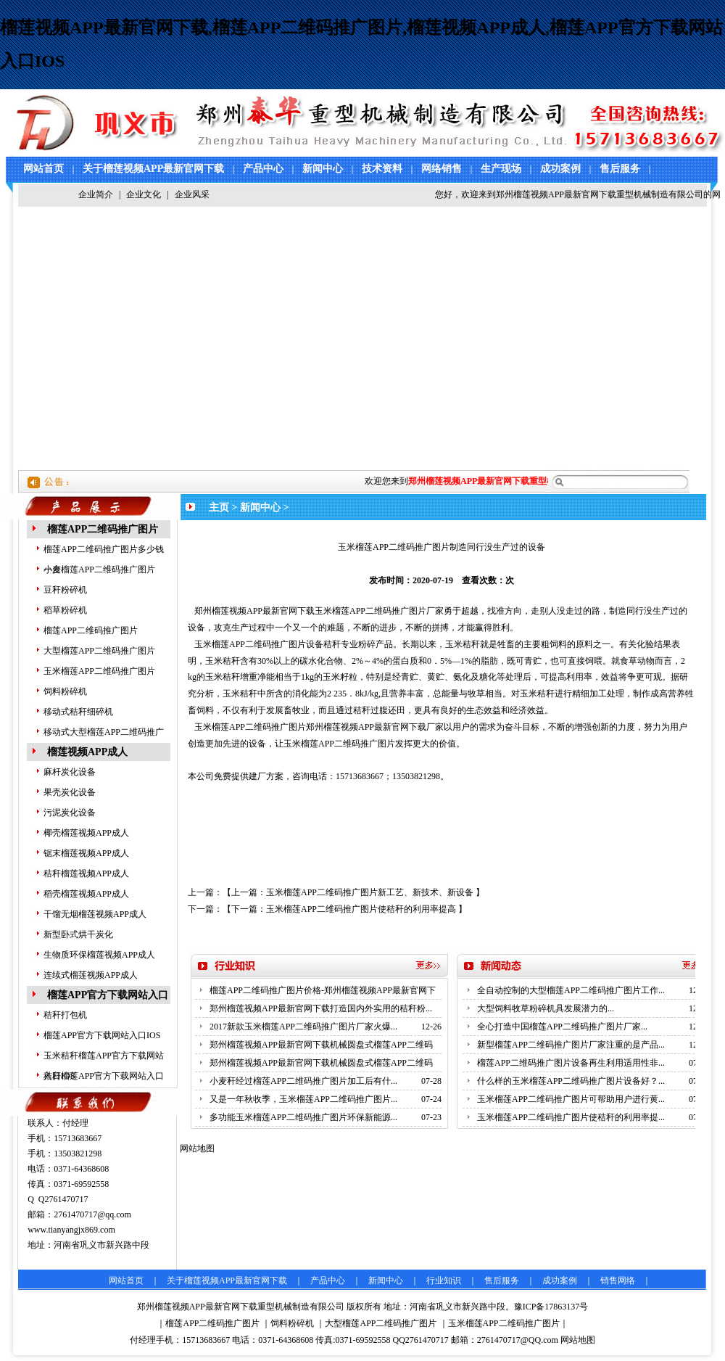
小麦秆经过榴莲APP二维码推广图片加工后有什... (303, 1081)
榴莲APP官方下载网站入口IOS (102, 1035)
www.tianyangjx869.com (71, 1230)
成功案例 (560, 168)
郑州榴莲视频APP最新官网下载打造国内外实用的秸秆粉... (321, 1008)
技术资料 (382, 168)
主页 (219, 507)
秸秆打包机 (65, 1015)
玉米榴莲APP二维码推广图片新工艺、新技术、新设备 (369, 892)
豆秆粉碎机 (65, 590)
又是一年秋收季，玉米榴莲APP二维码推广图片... (303, 1099)
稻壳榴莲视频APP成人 (86, 894)
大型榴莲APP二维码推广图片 (99, 651)
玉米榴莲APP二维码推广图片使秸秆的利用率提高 (361, 909)
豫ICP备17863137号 (551, 1307)
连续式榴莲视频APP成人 (91, 975)
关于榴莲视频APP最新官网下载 (153, 168)
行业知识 (443, 1280)
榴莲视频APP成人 (87, 752)
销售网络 (617, 1280)
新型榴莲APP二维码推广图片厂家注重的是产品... (571, 1045)
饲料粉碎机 (65, 691)
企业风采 (192, 194)
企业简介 (95, 194)
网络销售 (441, 168)
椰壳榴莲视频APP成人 (86, 833)
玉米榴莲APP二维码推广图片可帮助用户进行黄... (571, 1099)
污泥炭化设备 (70, 812)
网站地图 (577, 1340)
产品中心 (263, 168)
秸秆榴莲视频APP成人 (86, 873)
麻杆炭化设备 (70, 772)
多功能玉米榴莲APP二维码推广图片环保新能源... (303, 1117)
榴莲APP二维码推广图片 (102, 529)
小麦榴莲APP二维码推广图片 (99, 569)
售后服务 (620, 168)
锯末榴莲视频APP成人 (86, 853)
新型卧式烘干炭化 (78, 934)
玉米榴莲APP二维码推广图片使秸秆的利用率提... (571, 1117)
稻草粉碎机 (65, 610)
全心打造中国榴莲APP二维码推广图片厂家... (562, 1026)
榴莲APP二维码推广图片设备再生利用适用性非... (571, 1063)
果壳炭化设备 (70, 792)
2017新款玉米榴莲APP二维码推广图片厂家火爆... (303, 1026)
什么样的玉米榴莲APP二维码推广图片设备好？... (571, 1081)
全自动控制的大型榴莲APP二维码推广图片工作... (571, 990)
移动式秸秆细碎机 (78, 712)
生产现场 (501, 168)
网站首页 (43, 168)
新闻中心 (322, 168)
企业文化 (143, 194)
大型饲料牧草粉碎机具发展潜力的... (545, 1008)
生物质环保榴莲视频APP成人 (99, 955)
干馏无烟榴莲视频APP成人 (95, 914)
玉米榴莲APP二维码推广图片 (99, 671)
